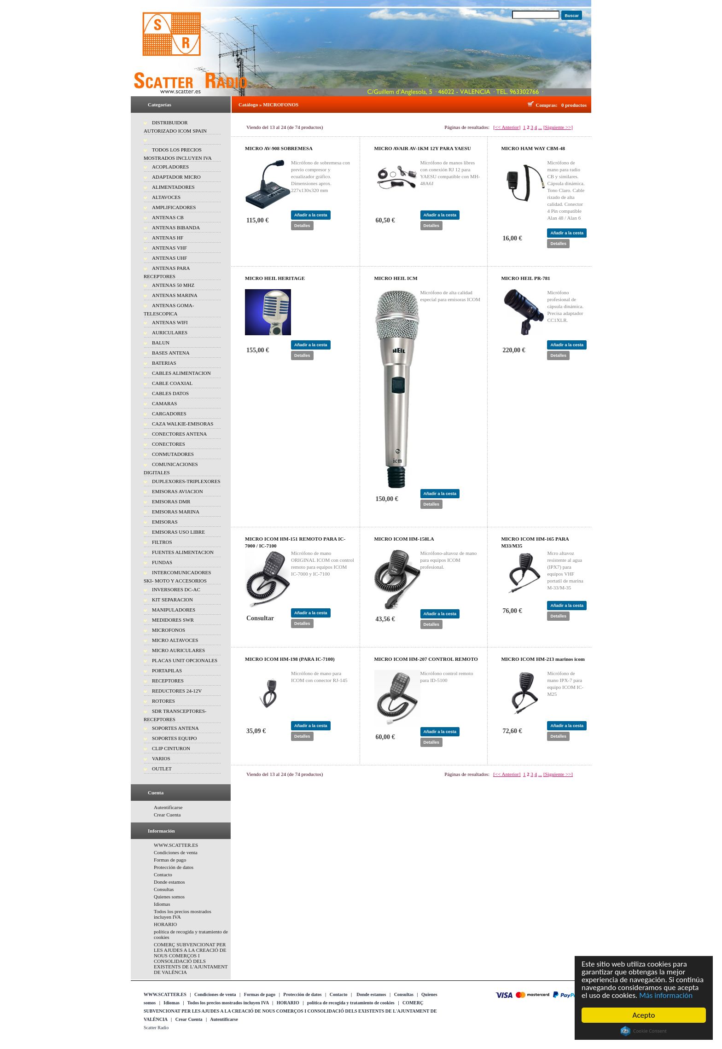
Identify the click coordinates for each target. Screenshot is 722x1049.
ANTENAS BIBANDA (176, 227)
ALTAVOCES (166, 197)
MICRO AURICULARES (178, 650)
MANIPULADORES (173, 609)
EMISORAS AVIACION (177, 491)
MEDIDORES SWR (173, 620)
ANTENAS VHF (169, 248)
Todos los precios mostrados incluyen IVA (228, 1002)
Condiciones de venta (176, 852)
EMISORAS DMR (171, 501)
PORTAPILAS (167, 670)
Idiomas (162, 904)
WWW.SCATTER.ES (176, 845)
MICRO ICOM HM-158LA (404, 539)
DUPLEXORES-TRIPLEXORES (186, 481)
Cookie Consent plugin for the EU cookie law (644, 1031)
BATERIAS (164, 363)
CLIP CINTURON (171, 748)
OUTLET (162, 768)
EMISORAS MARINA (175, 511)
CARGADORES (169, 413)
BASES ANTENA (171, 352)
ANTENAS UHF (169, 258)
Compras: (548, 105)
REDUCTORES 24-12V (177, 691)
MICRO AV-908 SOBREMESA (279, 148)
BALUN (160, 342)
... (540, 127)
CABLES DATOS (170, 393)
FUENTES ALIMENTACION (183, 552)
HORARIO (165, 924)
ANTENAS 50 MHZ (173, 285)
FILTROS (162, 542)
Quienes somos (169, 896)
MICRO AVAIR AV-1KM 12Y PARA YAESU (422, 148)
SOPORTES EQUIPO (174, 738)
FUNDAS (162, 562)
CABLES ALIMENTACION (181, 373)
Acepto (644, 1015)
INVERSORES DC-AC (176, 589)
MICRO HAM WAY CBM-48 (533, 148)
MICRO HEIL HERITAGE (275, 278)
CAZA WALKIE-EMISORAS (182, 423)
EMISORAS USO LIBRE (178, 532)
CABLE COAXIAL (172, 383)
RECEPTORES (168, 680)
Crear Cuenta (167, 814)
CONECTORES (168, 444)
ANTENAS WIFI (170, 322)
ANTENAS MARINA (175, 295)
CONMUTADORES (173, 454)
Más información (666, 996)
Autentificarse (168, 807)
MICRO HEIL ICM (396, 278)
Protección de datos (173, 867)
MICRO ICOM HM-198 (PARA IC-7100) (290, 659)
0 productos (574, 105)
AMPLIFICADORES (174, 207)
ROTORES (163, 701)
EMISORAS (165, 521)
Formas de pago (170, 860)
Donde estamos (169, 882)
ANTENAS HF (167, 237)
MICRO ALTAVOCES (175, 640)
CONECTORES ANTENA (179, 434)
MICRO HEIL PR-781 (525, 278)
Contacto (163, 874)
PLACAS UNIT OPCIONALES (184, 660)
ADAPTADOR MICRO (176, 177)
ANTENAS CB (168, 217)
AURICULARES (169, 332)
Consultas (164, 889)
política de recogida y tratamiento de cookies (351, 1002)
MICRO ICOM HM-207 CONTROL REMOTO (426, 659)
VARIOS (161, 758)
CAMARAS (164, 403)
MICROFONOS (168, 630)
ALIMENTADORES (173, 187)
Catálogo (248, 104)
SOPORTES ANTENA (175, 728)
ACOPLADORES (170, 166)
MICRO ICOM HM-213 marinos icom (542, 659)
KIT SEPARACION (172, 599)
